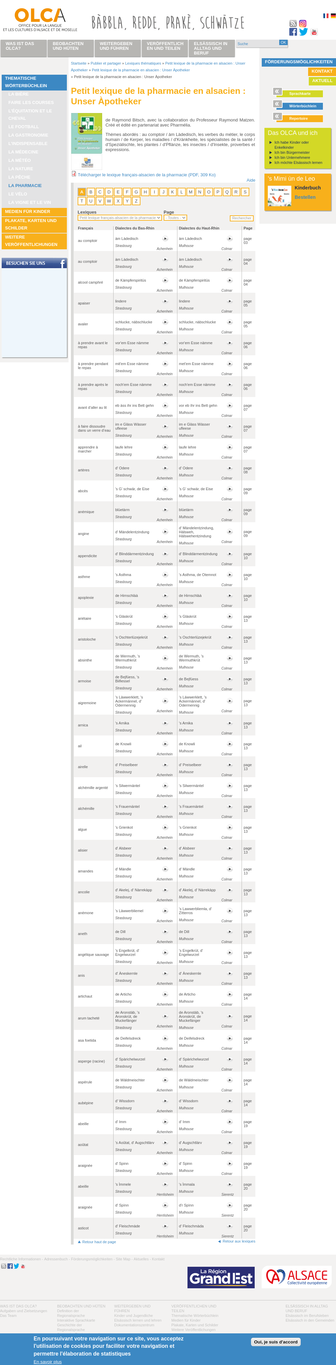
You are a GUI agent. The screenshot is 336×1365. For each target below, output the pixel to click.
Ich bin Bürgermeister (292, 152)
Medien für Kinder (27, 211)
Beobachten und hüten (81, 1306)
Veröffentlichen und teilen (165, 46)
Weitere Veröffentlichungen (31, 241)
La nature (20, 168)
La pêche (19, 177)
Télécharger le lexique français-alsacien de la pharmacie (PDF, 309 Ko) (146, 174)
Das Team (8, 1316)
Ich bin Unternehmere (292, 157)
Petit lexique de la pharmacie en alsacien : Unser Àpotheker (141, 70)
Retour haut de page (99, 1242)
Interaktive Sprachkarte (76, 1320)
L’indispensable (27, 143)
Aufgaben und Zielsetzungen (23, 1311)
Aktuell (322, 80)
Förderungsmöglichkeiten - (93, 1259)
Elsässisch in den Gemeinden (310, 1320)
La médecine (23, 151)
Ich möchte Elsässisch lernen (298, 162)
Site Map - (124, 1259)
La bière (18, 94)
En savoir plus (48, 1361)
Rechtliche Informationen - (21, 1259)
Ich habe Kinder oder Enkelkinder (292, 144)
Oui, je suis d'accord (276, 1341)
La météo (19, 160)
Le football (23, 126)
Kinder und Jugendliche (133, 1316)
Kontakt (322, 71)
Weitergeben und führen (116, 46)
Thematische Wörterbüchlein (26, 82)
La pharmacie (25, 185)
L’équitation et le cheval (30, 114)
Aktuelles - (142, 1259)
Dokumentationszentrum (134, 1325)
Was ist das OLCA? (18, 1306)
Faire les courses (31, 102)
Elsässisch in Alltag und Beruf (210, 48)
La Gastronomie (28, 135)
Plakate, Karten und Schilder (31, 224)
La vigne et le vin (29, 202)
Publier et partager (106, 63)
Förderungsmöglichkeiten (299, 61)
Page (169, 212)
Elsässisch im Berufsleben (307, 1316)
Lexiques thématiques (143, 63)
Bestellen (305, 197)
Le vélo (17, 193)
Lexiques (87, 212)
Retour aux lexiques (239, 1241)
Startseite (78, 63)
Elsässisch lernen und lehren (138, 1320)
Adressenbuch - (57, 1259)
